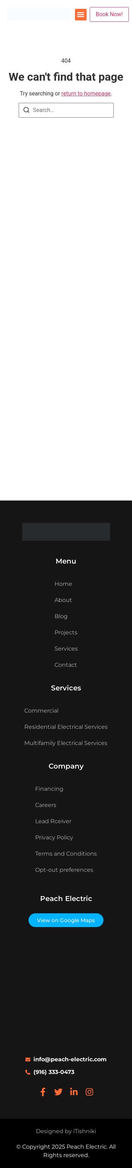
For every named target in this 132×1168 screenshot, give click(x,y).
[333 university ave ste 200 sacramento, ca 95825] (66, 991)
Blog (61, 616)
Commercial (41, 710)
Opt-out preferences (64, 869)
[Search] (26, 111)
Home (63, 583)
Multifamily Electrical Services (65, 743)
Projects (66, 632)
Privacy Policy (54, 837)
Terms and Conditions (66, 853)
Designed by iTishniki (66, 1131)
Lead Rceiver (53, 821)
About (63, 600)
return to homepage (86, 93)
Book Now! (109, 14)
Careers (45, 805)
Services (66, 648)
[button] (81, 14)
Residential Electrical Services (66, 726)
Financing (49, 788)
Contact (66, 664)
